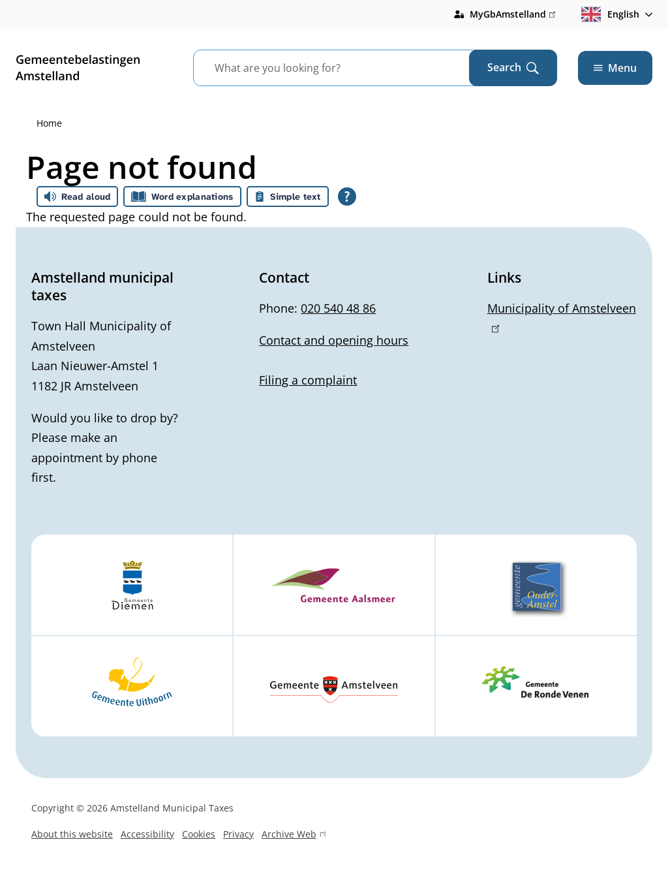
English (610, 14)
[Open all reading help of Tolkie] (347, 196)
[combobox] (347, 68)
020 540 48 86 (338, 308)
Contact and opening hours (333, 340)
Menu (615, 68)
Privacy (238, 834)
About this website (72, 834)
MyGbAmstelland (512, 14)
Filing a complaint (308, 380)
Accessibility (147, 834)
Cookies (198, 834)
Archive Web (294, 835)
